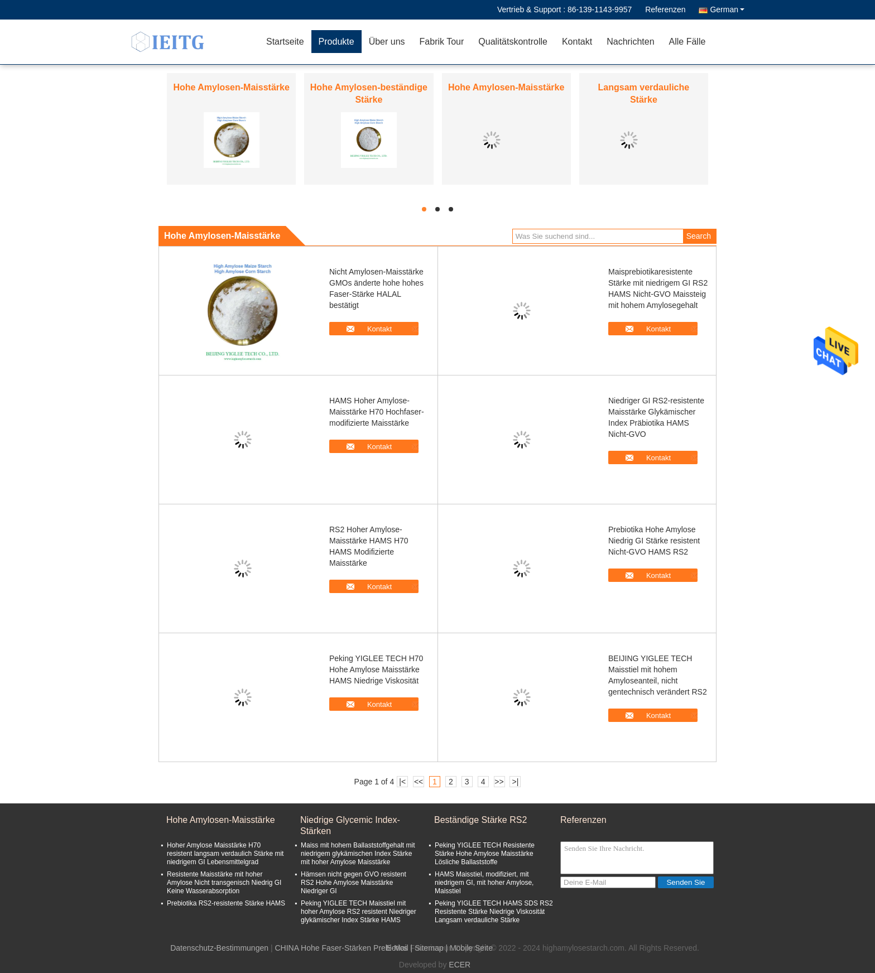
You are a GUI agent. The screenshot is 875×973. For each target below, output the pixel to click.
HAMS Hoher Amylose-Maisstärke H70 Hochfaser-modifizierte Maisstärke (376, 411)
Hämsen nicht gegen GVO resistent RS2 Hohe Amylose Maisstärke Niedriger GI (353, 882)
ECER (459, 964)
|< (402, 781)
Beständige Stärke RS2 (480, 820)
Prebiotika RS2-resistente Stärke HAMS (226, 903)
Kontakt (577, 41)
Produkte (336, 41)
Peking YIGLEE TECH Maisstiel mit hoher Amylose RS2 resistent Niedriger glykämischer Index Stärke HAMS (358, 911)
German (727, 9)
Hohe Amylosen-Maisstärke (231, 87)
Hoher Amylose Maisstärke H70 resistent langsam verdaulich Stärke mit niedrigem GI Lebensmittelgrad (225, 853)
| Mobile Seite (469, 947)
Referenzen (665, 9)
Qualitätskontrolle (512, 41)
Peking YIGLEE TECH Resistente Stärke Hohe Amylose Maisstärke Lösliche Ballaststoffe (485, 853)
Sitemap (429, 947)
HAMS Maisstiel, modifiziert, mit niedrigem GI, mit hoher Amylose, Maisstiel (484, 882)
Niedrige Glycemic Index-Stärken (350, 825)
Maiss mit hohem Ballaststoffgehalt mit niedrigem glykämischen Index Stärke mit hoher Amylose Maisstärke (358, 853)
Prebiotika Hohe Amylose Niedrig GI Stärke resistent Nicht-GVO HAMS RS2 (654, 540)
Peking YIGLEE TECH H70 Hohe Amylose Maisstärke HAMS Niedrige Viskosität (376, 669)
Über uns (387, 41)
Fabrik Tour (442, 41)
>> (498, 781)
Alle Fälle (687, 41)
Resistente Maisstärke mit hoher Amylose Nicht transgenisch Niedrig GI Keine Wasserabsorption (224, 882)
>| (515, 781)
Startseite (285, 41)
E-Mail (397, 947)
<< (418, 781)
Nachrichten (630, 41)
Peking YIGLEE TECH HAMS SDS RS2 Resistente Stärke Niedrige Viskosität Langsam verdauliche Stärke (494, 911)
